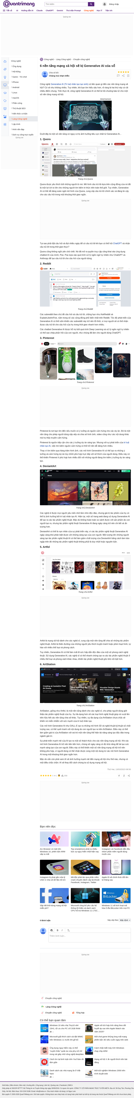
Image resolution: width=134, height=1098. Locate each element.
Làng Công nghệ (63, 59)
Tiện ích (108, 10)
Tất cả (9, 10)
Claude (40, 10)
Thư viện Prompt (73, 10)
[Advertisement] (67, 36)
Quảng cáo (54, 1085)
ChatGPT (50, 10)
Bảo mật (22, 1085)
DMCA (70, 1085)
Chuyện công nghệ (81, 59)
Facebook (63, 1085)
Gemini (60, 10)
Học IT (99, 10)
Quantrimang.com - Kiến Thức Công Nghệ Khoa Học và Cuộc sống (19, 4)
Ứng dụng (39, 1085)
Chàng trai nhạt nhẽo (59, 76)
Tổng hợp (78, 1012)
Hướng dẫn (31, 1085)
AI (17, 10)
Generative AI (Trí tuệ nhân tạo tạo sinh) (69, 84)
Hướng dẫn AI (27, 10)
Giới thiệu (5, 1085)
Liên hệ (46, 1085)
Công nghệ (89, 10)
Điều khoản (14, 1085)
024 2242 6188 (25, 1091)
